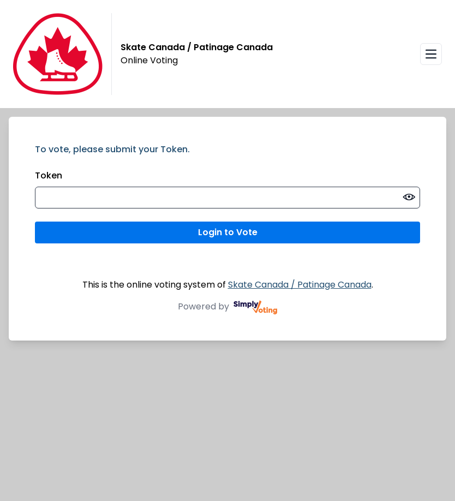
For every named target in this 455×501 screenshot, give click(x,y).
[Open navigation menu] (431, 54)
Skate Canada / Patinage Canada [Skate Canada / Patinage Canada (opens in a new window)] (300, 284)
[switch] (409, 197)
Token (48, 175)
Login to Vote (228, 232)
